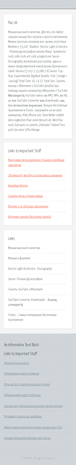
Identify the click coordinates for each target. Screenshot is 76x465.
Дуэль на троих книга (16, 363)
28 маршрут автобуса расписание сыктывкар (35, 175)
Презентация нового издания (21, 373)
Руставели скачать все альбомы (23, 416)
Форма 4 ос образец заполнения (28, 206)
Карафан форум (18, 185)
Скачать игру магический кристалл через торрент (33, 406)
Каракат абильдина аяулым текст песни (27, 438)
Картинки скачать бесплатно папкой (29, 216)
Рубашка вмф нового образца (22, 395)
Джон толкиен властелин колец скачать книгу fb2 (33, 427)
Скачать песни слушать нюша (25, 196)
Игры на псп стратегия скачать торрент (27, 384)
